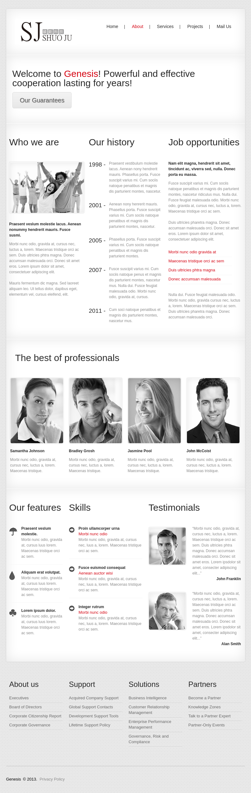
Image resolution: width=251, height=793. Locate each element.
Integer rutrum (91, 607)
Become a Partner (204, 698)
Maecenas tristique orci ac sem (196, 261)
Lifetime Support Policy (89, 725)
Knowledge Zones (204, 707)
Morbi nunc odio (93, 534)
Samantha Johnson (27, 451)
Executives (19, 698)
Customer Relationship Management (149, 710)
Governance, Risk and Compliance (149, 739)
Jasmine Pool (140, 451)
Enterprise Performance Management (150, 724)
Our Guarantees (42, 100)
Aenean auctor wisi (96, 573)
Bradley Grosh (82, 451)
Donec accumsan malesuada (195, 279)
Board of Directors (25, 707)
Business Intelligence (148, 698)
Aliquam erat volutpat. (41, 572)
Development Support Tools (94, 716)
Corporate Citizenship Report (35, 716)
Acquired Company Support (94, 698)
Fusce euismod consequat (102, 567)
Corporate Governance (29, 725)
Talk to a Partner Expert (209, 716)
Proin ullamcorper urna (99, 528)
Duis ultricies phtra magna (192, 270)
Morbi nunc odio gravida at (192, 252)
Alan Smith (231, 644)
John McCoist (199, 451)
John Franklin (228, 579)
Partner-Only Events (206, 725)
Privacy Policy (52, 779)
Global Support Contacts (91, 707)
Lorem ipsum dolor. (38, 610)
